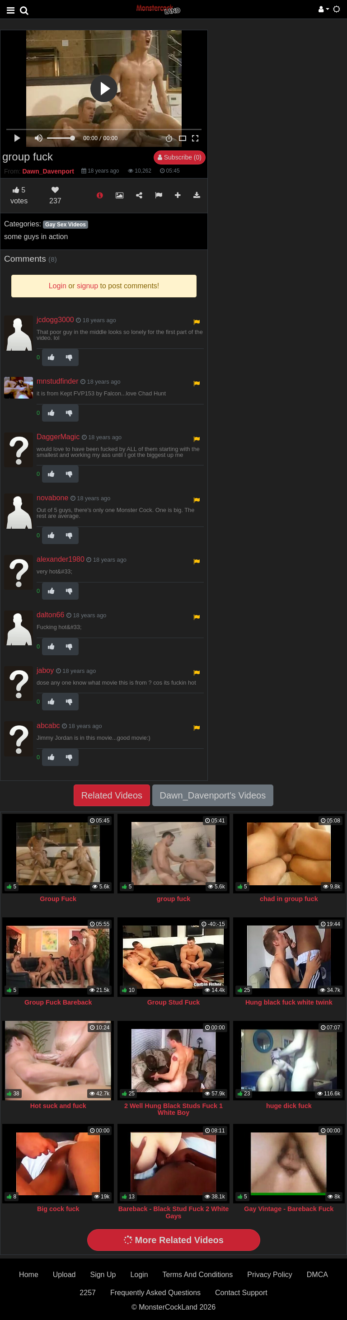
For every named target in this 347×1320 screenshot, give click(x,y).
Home (28, 1274)
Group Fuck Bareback (58, 1002)
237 (55, 195)
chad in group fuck (289, 898)
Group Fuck (58, 898)
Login (139, 1274)
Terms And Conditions (198, 1274)
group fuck (173, 898)
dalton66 (50, 615)
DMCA (317, 1274)
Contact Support (241, 1293)
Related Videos (111, 795)
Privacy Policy (269, 1274)
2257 (88, 1293)
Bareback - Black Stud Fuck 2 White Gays (173, 1212)
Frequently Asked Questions (155, 1293)
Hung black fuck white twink (289, 1002)
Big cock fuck (58, 1208)
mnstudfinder (58, 381)
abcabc (48, 725)
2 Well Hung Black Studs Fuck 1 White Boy (173, 1109)
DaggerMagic (58, 437)
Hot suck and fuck (58, 1105)
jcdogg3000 (55, 320)
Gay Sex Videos (65, 224)
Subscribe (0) (180, 157)
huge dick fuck (289, 1105)
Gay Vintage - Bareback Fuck (288, 1208)
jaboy (45, 670)
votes (19, 195)
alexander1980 (60, 559)
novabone (52, 498)
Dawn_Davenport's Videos (213, 795)
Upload (64, 1274)
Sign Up (103, 1274)
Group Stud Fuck (173, 1002)
